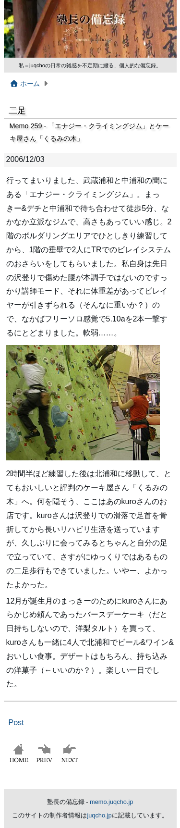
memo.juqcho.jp (111, 801)
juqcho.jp (99, 815)
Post (16, 722)
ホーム (25, 83)
